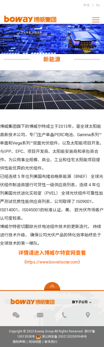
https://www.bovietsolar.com (52, 262)
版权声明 (19, 342)
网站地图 (35, 342)
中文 (86, 5)
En (98, 5)
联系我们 (51, 342)
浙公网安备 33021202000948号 (61, 336)
